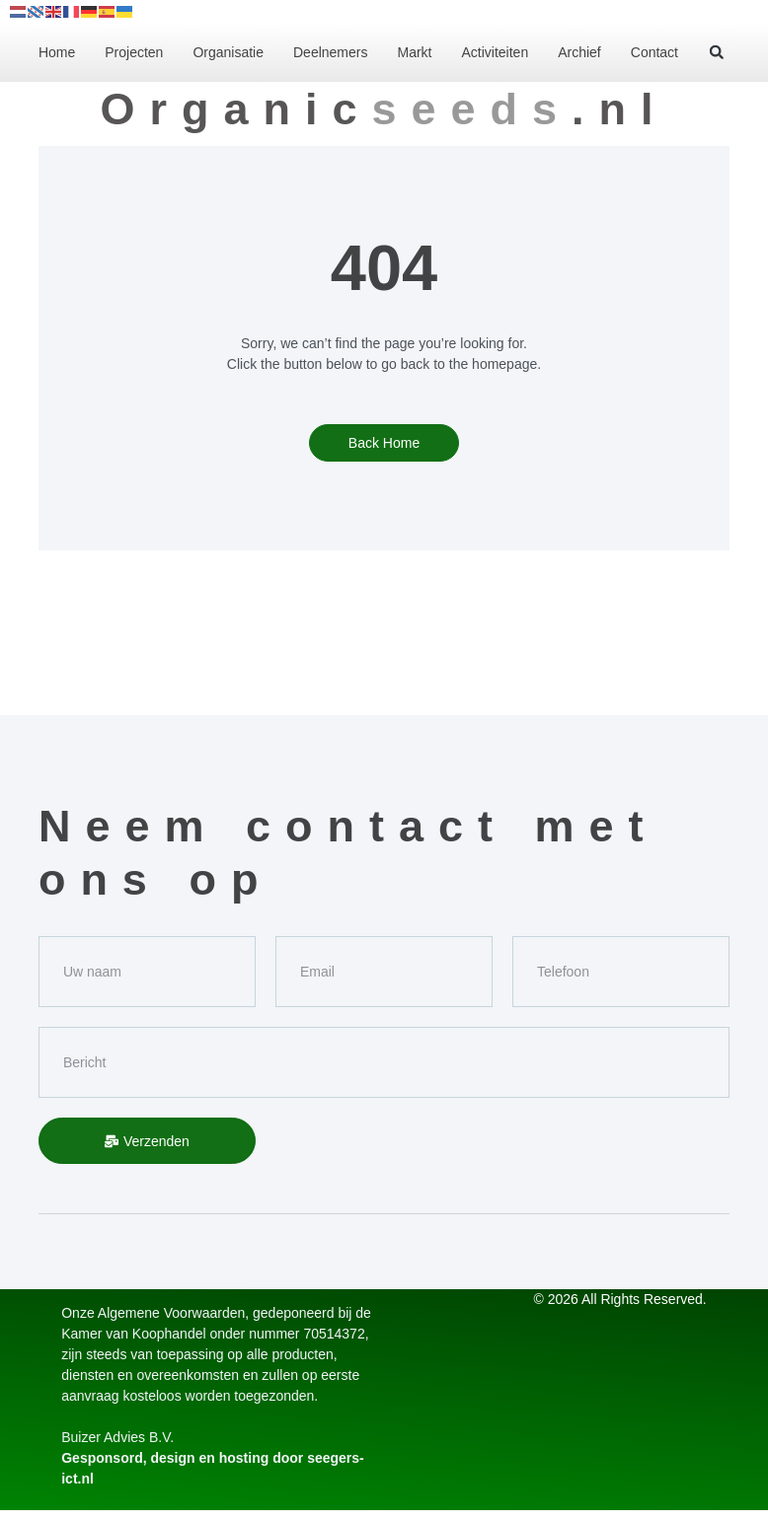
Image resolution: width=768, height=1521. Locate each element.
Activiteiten (494, 52)
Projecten (134, 52)
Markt (414, 52)
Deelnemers (330, 52)
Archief (579, 52)
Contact (654, 52)
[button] (717, 52)
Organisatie (228, 52)
